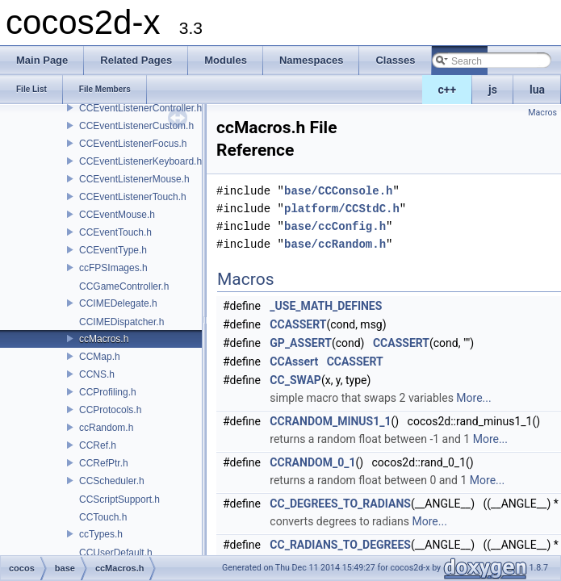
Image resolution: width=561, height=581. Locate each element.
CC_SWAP (295, 380)
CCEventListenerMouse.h (134, 179)
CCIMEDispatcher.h (121, 322)
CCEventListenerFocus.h (132, 143)
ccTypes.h (101, 534)
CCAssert (294, 361)
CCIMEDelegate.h (118, 303)
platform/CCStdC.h (342, 208)
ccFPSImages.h (113, 268)
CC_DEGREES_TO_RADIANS (340, 503)
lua (537, 89)
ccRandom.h (106, 427)
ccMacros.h (103, 339)
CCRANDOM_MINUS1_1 (330, 421)
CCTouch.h (103, 517)
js (492, 89)
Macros (542, 112)
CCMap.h (99, 356)
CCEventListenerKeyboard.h (140, 161)
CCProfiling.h (107, 392)
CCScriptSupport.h (119, 499)
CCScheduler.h (111, 481)
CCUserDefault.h (116, 552)
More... (473, 397)
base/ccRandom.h (335, 244)
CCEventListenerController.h (140, 108)
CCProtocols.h (110, 410)
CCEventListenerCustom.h (136, 126)
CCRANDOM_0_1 (312, 462)
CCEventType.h (113, 250)
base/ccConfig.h (335, 226)
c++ (447, 89)
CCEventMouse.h (117, 214)
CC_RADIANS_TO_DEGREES (340, 544)
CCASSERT (298, 324)
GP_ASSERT (301, 342)
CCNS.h (97, 374)
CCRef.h (97, 445)
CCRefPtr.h (103, 463)
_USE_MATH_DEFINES (326, 305)
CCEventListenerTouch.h (132, 197)
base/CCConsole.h (338, 191)
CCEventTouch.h (115, 232)
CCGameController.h (124, 286)
